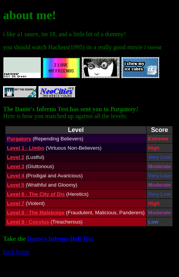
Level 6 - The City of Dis (36, 194)
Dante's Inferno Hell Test (60, 238)
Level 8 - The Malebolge (36, 212)
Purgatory (19, 139)
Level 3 (15, 166)
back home (16, 252)
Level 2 (15, 157)
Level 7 (15, 203)
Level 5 (15, 185)
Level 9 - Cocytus (28, 222)
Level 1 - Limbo (25, 148)
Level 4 (15, 176)
